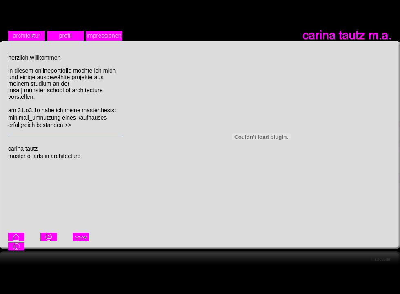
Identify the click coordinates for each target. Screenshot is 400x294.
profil (65, 35)
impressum (381, 259)
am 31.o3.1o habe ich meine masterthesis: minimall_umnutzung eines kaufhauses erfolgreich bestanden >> (62, 117)
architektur (26, 35)
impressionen (104, 35)
